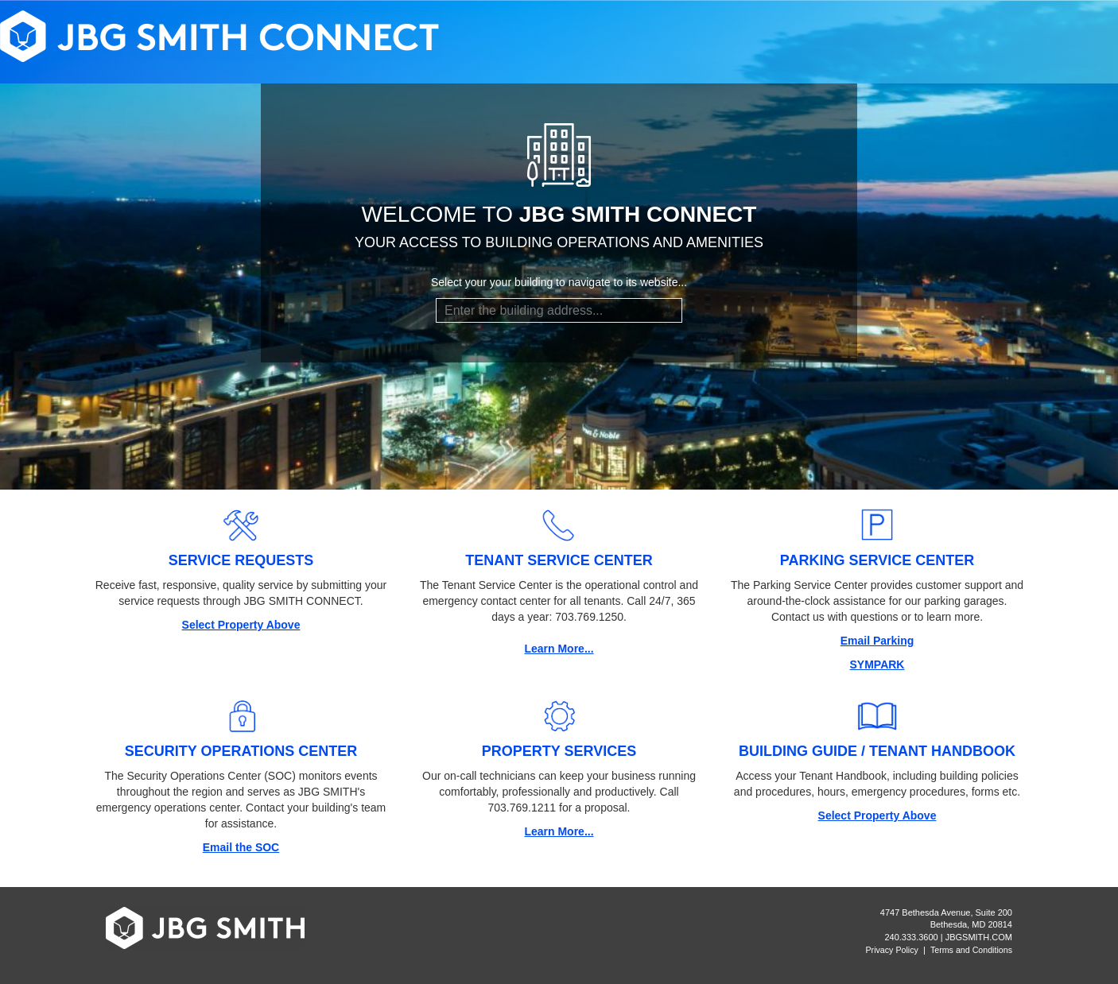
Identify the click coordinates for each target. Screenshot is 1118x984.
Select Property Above (241, 624)
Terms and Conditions (971, 950)
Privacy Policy (892, 950)
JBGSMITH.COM (978, 937)
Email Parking (877, 640)
